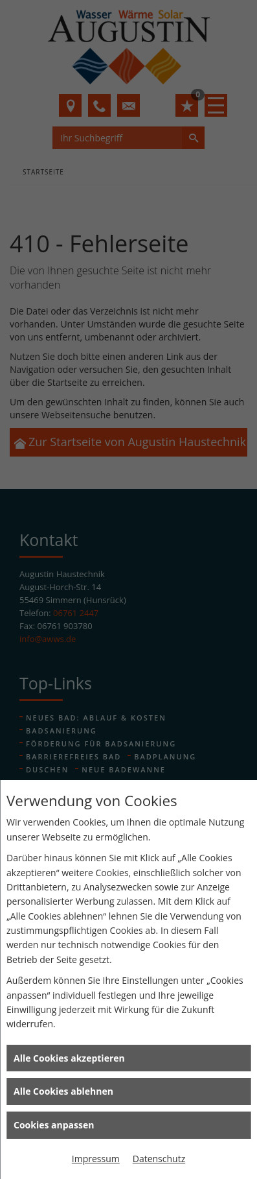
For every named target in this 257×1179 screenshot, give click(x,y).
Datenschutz (159, 1158)
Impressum (96, 1158)
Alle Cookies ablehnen (63, 1091)
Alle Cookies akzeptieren (69, 1058)
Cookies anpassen (54, 1125)
